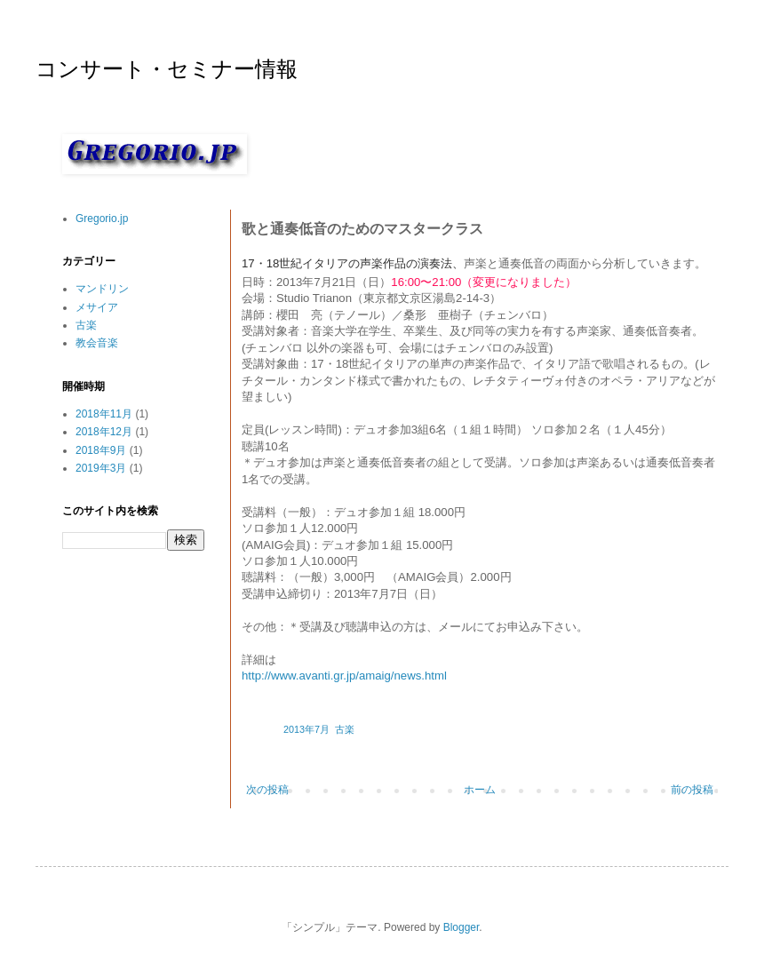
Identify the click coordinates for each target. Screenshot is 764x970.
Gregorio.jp (102, 218)
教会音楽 (97, 343)
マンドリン (102, 288)
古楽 (344, 729)
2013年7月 (306, 729)
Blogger (461, 927)
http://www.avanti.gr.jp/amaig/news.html (344, 675)
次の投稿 (267, 789)
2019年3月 (101, 468)
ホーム (480, 789)
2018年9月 (101, 450)
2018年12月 (104, 431)
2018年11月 (104, 414)
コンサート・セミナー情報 (167, 70)
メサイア (97, 307)
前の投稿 (692, 789)
